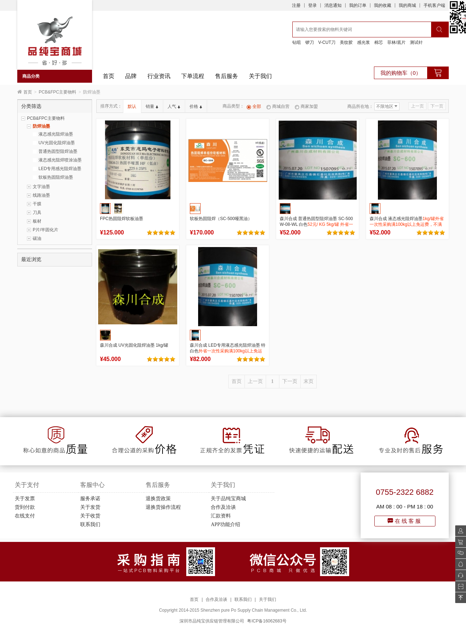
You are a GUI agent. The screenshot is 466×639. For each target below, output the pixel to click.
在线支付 (25, 516)
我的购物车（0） (400, 73)
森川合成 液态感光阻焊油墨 (407, 224)
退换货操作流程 (163, 507)
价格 (195, 106)
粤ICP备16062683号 (266, 621)
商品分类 (31, 76)
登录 (312, 5)
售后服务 (226, 76)
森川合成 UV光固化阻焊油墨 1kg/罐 (134, 345)
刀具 (37, 212)
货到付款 (25, 507)
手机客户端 (434, 5)
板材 (37, 221)
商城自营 (277, 106)
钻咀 (296, 42)
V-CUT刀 (326, 42)
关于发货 (90, 507)
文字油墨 (41, 186)
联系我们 (90, 524)
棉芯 (378, 42)
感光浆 (363, 42)
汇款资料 (221, 516)
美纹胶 (346, 42)
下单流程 (192, 76)
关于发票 (25, 498)
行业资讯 (158, 76)
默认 (132, 106)
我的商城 (407, 5)
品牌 (131, 76)
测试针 (416, 42)
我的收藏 (382, 5)
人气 (174, 106)
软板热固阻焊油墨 (55, 177)
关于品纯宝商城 (228, 498)
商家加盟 (306, 106)
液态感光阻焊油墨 (55, 134)
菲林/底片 (396, 42)
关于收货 (90, 516)
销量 (152, 106)
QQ (458, 564)
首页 (108, 76)
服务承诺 (90, 498)
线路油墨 (41, 195)
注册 (296, 5)
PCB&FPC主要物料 (58, 92)
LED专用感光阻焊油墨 (59, 168)
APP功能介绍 (225, 524)
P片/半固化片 (45, 229)
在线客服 (405, 521)
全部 (254, 106)
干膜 (37, 203)
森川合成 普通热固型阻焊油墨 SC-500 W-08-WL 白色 (316, 224)
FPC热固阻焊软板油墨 (121, 218)
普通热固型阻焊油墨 (57, 151)
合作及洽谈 (223, 507)
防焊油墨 (41, 126)
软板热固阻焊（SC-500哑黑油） (221, 218)
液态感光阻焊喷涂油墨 (60, 160)
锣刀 (309, 42)
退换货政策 (158, 498)
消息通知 (333, 5)
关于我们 (260, 76)
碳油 (37, 238)
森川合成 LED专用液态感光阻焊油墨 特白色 (227, 351)
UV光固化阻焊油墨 (56, 142)
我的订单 (357, 5)
